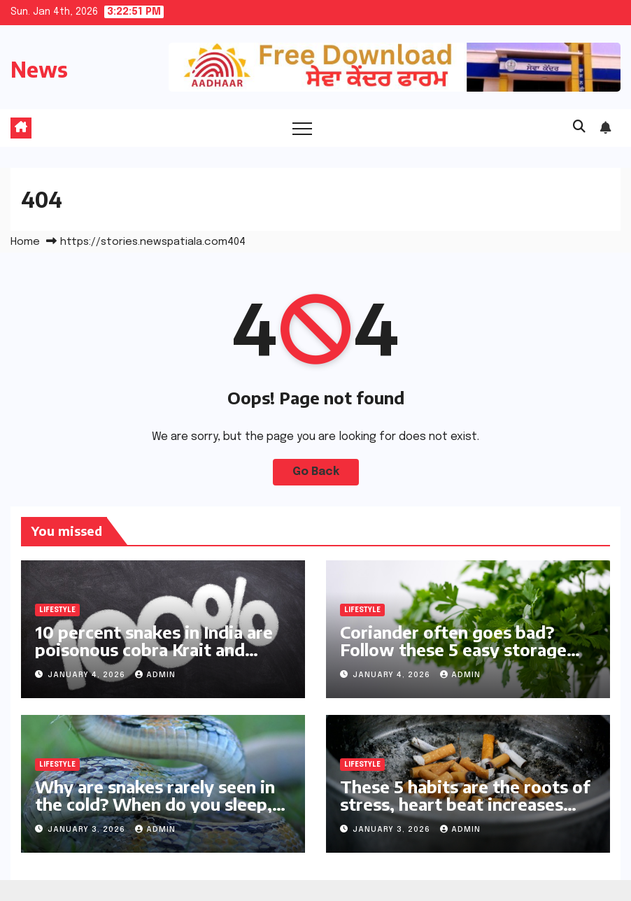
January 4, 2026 (88, 675)
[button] (579, 127)
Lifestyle (57, 609)
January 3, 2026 (88, 829)
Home (25, 242)
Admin (155, 675)
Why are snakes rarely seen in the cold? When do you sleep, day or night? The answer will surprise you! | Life (155, 812)
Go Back (315, 472)
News (39, 69)
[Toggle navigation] (302, 128)
